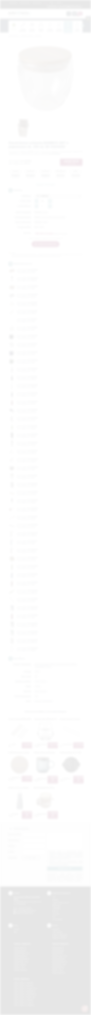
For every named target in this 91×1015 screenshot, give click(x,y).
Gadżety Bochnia (20, 948)
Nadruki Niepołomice (59, 962)
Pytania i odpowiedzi (59, 935)
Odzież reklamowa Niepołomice (25, 994)
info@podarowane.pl (28, 910)
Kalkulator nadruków (59, 938)
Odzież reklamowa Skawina (24, 1000)
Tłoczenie (55, 914)
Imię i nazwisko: (14, 834)
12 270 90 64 (52, 6)
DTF (53, 897)
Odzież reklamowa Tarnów (23, 1002)
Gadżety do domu (27, 36)
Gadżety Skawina (20, 964)
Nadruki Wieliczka (58, 973)
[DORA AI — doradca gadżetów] (84, 1008)
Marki (46, 3)
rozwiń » (65, 864)
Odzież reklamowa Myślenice (24, 991)
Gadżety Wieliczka (20, 970)
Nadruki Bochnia (58, 948)
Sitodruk (55, 900)
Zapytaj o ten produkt (45, 184)
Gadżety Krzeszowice (22, 953)
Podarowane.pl (13, 36)
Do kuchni (38, 36)
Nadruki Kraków (58, 953)
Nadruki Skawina (58, 967)
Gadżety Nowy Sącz (21, 962)
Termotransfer (57, 919)
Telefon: (11, 846)
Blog (51, 3)
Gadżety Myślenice (21, 956)
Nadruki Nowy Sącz (59, 964)
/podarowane (28, 913)
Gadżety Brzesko (20, 950)
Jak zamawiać (25, 3)
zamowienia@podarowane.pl (69, 6)
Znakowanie (37, 3)
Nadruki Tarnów (58, 970)
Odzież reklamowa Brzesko (24, 983)
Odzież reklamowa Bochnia (23, 986)
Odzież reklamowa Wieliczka (24, 1005)
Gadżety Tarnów (20, 967)
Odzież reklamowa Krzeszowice (25, 988)
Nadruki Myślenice (58, 959)
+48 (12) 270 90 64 (25, 908)
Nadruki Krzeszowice (60, 956)
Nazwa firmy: (13, 840)
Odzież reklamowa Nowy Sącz (25, 997)
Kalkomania (56, 905)
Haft (53, 916)
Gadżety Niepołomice (21, 959)
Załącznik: (12, 858)
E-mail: (11, 852)
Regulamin (13, 3)
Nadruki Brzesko (58, 950)
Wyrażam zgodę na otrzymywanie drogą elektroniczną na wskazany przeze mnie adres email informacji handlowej (66, 862)
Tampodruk (56, 908)
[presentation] (82, 25)
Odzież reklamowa (21, 979)
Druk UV (55, 911)
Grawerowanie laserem (60, 902)
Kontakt (58, 3)
